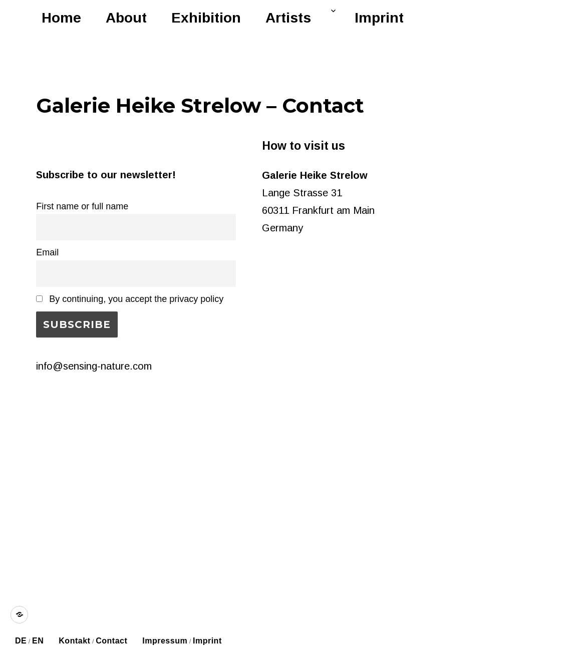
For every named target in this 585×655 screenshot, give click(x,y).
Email (47, 252)
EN (38, 640)
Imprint (379, 18)
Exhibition (206, 18)
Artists (288, 18)
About (126, 18)
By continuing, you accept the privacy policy (129, 299)
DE (21, 640)
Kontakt (74, 640)
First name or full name (82, 206)
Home (61, 18)
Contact (111, 640)
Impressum (164, 640)
